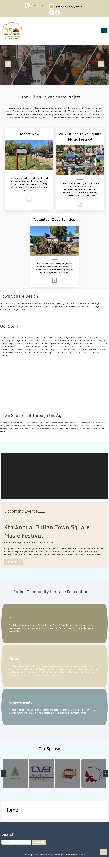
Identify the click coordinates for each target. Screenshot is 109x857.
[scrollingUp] (103, 852)
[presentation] (8, 64)
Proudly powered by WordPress (38, 855)
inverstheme (79, 855)
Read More (14, 562)
